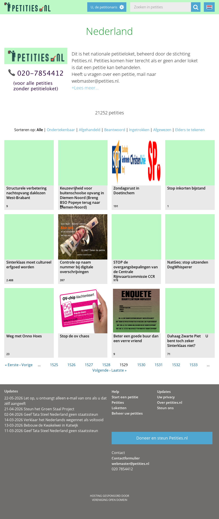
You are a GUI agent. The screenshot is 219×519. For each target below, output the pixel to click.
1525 (54, 364)
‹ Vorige (26, 364)
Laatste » (119, 370)
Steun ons (165, 408)
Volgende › (101, 370)
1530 (141, 364)
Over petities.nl (169, 402)
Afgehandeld (89, 129)
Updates (164, 391)
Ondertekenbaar (61, 129)
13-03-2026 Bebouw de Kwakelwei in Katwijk (41, 425)
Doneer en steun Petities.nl (162, 438)
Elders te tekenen (190, 129)
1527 (89, 364)
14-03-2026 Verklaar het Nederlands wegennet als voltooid (54, 419)
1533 (193, 364)
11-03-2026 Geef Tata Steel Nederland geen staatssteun (51, 430)
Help (115, 391)
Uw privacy (166, 397)
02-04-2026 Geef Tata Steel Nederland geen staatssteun (51, 414)
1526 (71, 364)
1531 (159, 364)
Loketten (119, 408)
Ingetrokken (139, 129)
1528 (106, 364)
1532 (176, 364)
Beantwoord (114, 129)
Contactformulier (126, 458)
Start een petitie (125, 397)
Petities (118, 402)
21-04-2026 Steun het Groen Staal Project (39, 408)
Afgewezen (162, 129)
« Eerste (12, 364)
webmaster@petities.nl (130, 463)
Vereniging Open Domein (109, 500)
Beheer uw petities (127, 413)
